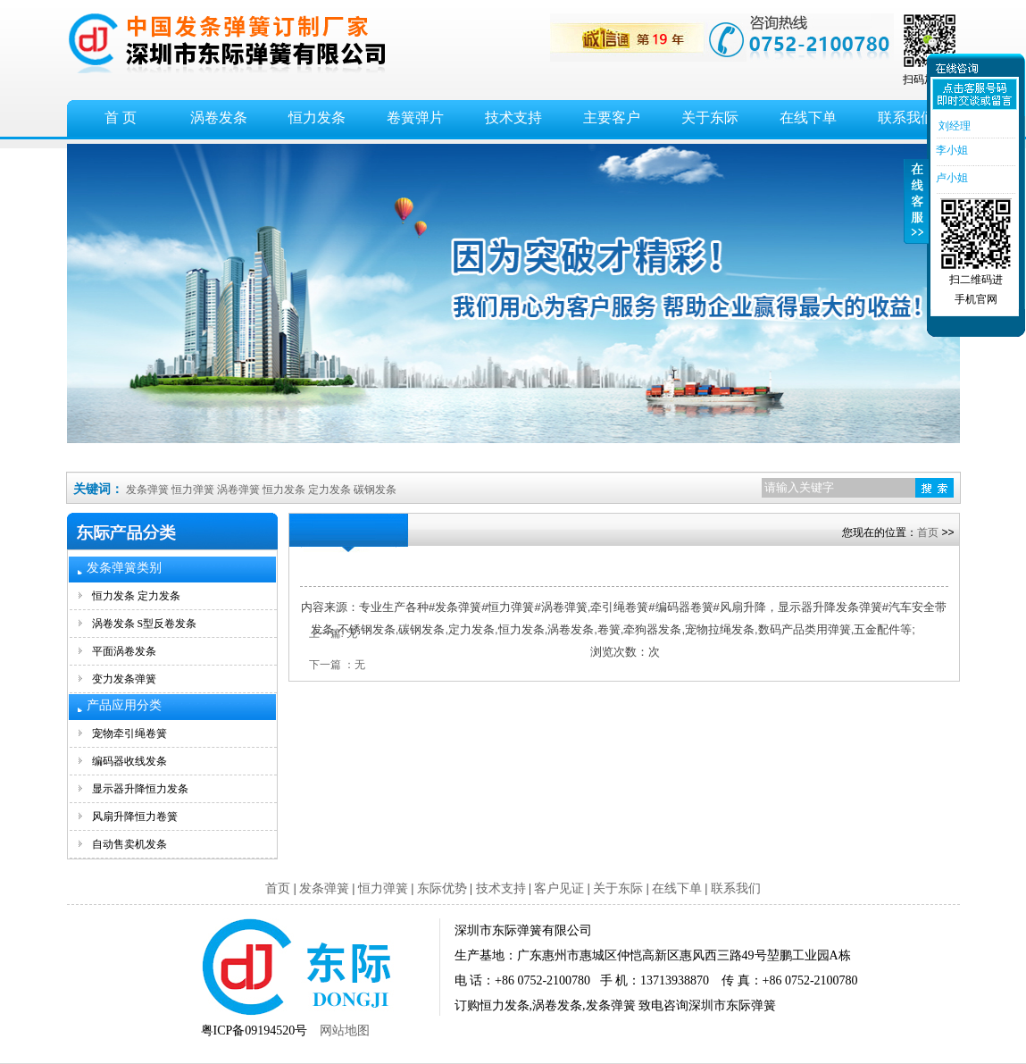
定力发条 (329, 489)
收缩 (916, 211)
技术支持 (513, 117)
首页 (927, 532)
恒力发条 (317, 117)
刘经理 (952, 126)
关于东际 (709, 117)
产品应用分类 (124, 705)
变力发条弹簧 (124, 679)
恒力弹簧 (192, 489)
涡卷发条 (218, 117)
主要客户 (611, 117)
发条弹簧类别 (124, 567)
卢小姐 (950, 178)
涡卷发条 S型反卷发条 (144, 623)
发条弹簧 (147, 489)
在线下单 (808, 117)
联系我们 (736, 888)
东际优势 (442, 888)
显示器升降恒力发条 (140, 789)
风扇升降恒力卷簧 (135, 816)
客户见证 (559, 888)
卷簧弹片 (415, 117)
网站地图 (345, 1030)
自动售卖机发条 (129, 844)
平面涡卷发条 (124, 651)
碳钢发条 (375, 489)
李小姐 (950, 150)
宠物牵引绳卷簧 (129, 733)
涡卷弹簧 (238, 489)
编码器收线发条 (129, 761)
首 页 (120, 117)
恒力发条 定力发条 (136, 596)
